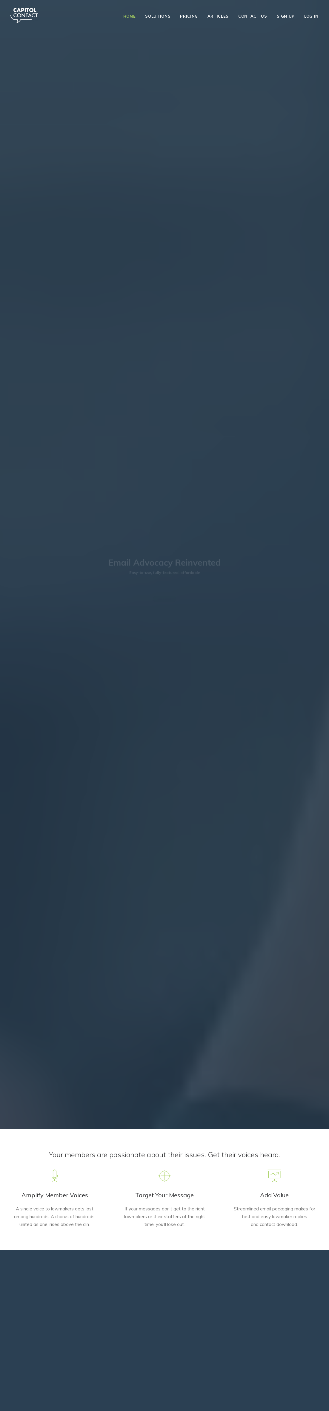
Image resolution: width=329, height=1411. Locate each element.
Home (129, 16)
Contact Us (252, 16)
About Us (18, 1399)
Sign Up (286, 16)
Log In (311, 16)
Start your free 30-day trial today (164, 606)
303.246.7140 (164, 1359)
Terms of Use (42, 1399)
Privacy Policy (71, 1399)
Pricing (189, 16)
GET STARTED (58, 1280)
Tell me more (205, 403)
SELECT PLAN (164, 1293)
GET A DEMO (164, 124)
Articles (218, 16)
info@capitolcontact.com (33, 1385)
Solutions (157, 16)
